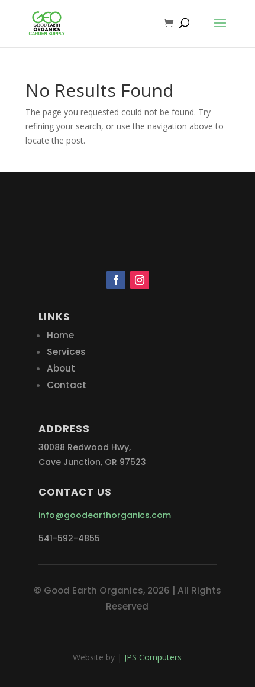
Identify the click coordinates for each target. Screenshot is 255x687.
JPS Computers (153, 657)
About (61, 368)
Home (60, 335)
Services (66, 352)
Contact (66, 385)
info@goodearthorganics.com (104, 515)
